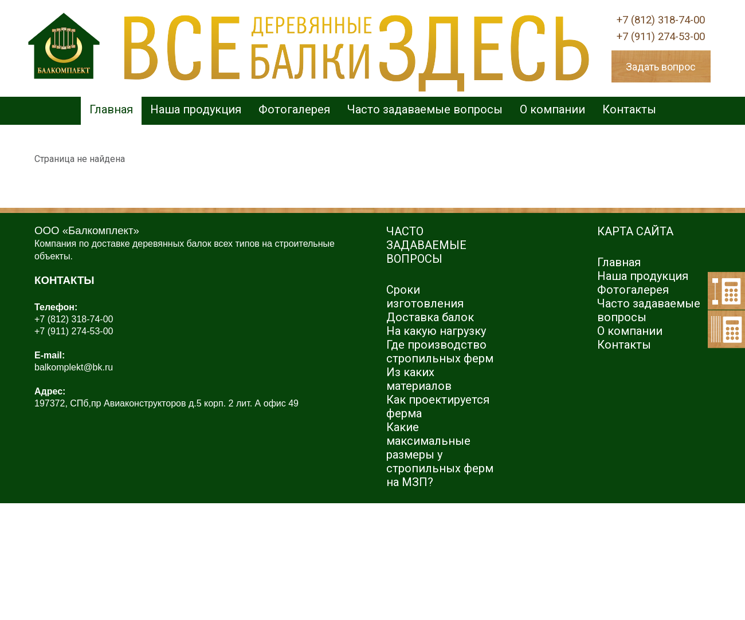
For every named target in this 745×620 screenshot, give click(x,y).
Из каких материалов (419, 379)
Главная (111, 109)
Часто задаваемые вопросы (425, 109)
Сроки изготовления (425, 296)
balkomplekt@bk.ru (73, 367)
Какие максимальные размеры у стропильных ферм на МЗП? (439, 454)
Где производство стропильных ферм (439, 351)
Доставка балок (430, 317)
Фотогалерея (294, 109)
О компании (552, 109)
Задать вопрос (661, 67)
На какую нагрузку (436, 331)
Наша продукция (195, 109)
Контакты (629, 109)
